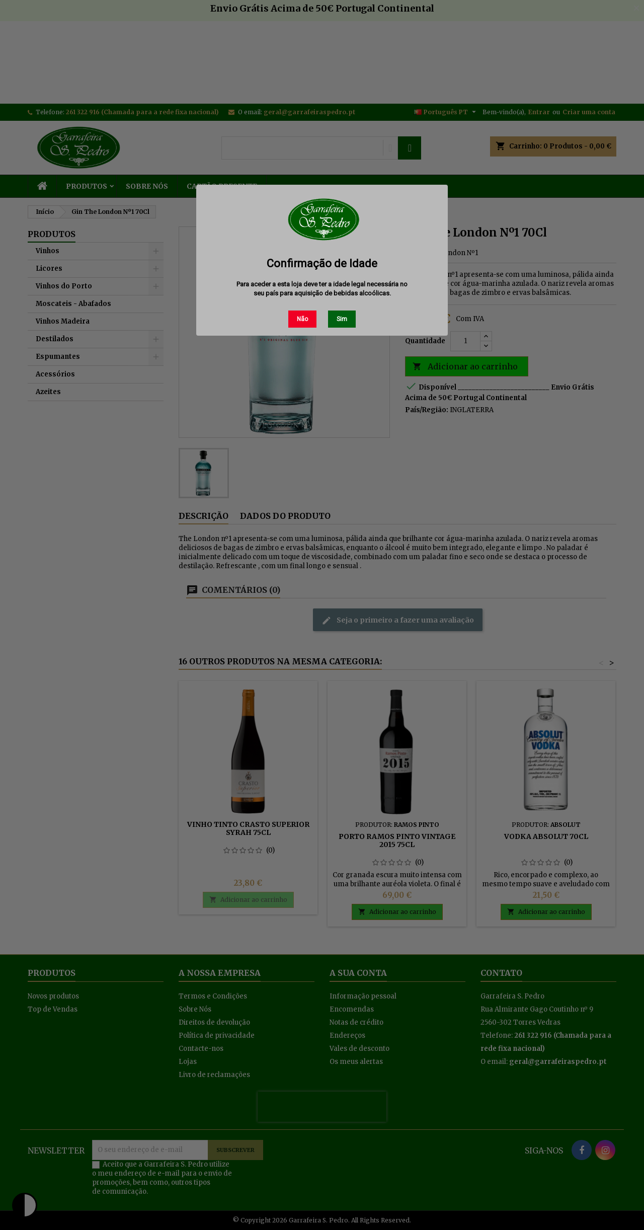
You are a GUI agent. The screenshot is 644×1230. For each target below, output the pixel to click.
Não (302, 319)
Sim (342, 319)
